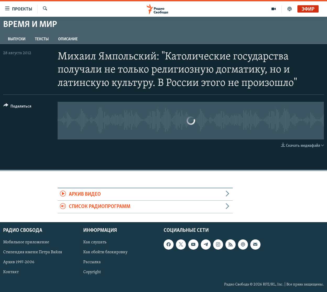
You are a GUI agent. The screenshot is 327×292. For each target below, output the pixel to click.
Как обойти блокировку (105, 252)
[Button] (17, 107)
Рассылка (92, 262)
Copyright (92, 272)
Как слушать (94, 242)
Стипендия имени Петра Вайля (32, 252)
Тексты (42, 39)
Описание (68, 39)
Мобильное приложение (26, 242)
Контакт (11, 272)
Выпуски (16, 39)
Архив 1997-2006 (18, 262)
